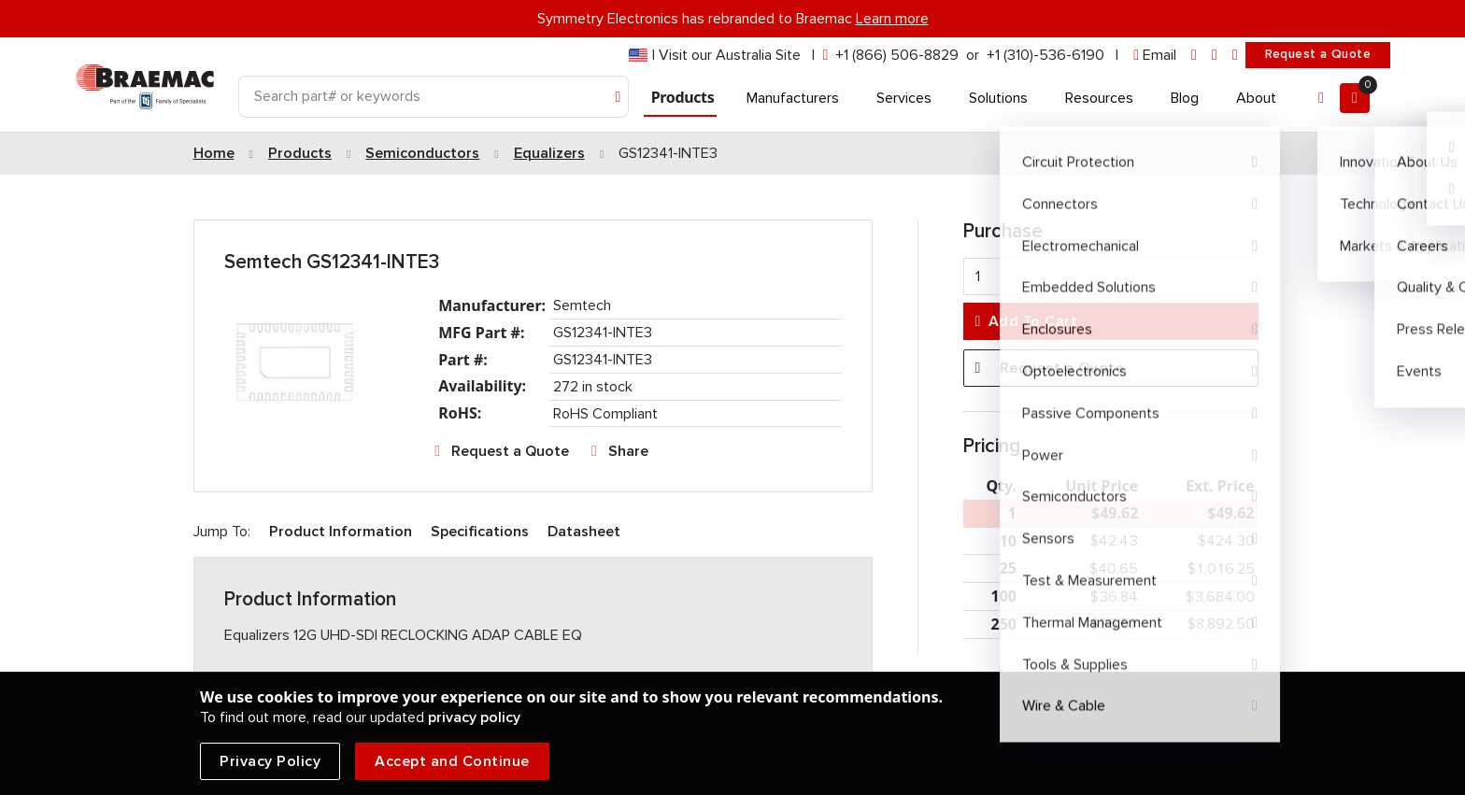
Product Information (340, 531)
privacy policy (474, 717)
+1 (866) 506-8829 (897, 55)
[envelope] (1155, 55)
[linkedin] (1194, 55)
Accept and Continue (452, 761)
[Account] (1321, 98)
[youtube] (1235, 55)
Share (628, 451)
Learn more (892, 18)
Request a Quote (1318, 54)
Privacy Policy (270, 761)
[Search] (433, 97)
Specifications (480, 531)
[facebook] (1214, 55)
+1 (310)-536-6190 (1045, 55)
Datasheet (584, 531)
